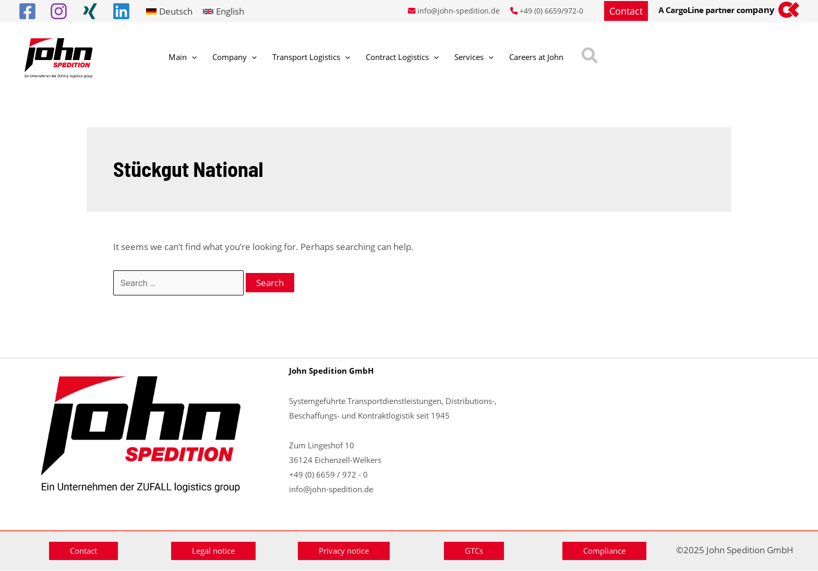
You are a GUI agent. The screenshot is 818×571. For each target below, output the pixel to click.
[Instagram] (59, 11)
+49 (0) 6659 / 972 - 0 (328, 474)
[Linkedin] (121, 11)
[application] (186, 58)
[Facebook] (27, 11)
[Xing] (90, 11)
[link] (169, 11)
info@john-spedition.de (458, 11)
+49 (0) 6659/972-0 (551, 11)
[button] (626, 11)
